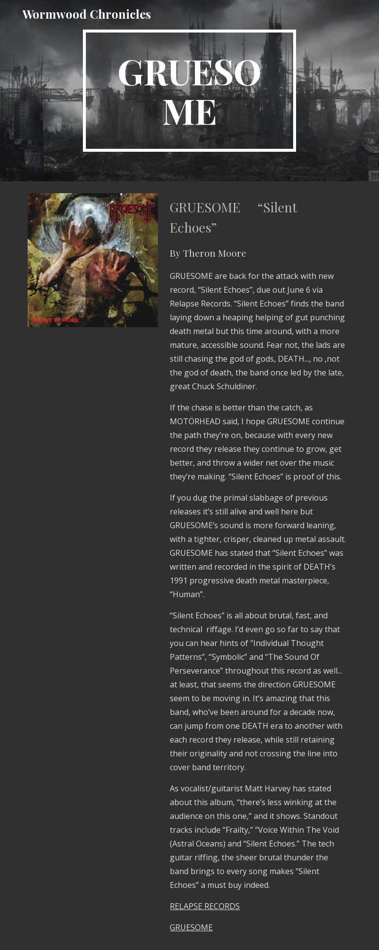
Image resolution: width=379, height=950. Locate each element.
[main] (189, 91)
